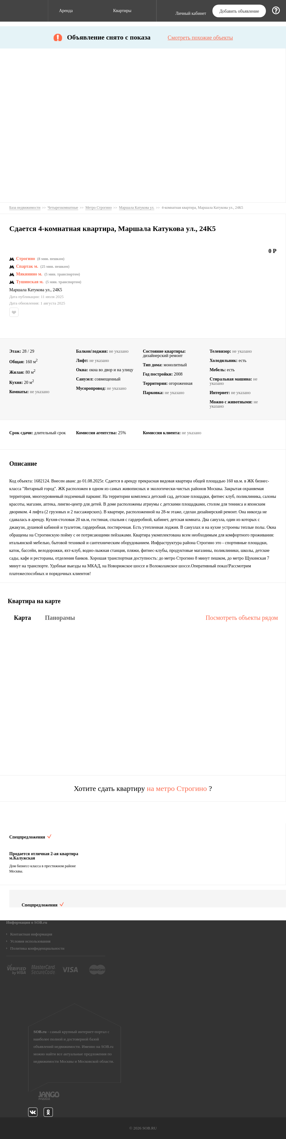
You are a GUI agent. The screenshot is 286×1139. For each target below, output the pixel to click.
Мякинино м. (29, 274)
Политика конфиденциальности (37, 948)
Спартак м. (27, 266)
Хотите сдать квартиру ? (143, 788)
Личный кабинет (191, 13)
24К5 (57, 290)
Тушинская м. (30, 282)
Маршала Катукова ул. (30, 290)
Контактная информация (31, 934)
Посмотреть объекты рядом (242, 618)
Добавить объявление (239, 11)
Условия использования (30, 941)
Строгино (25, 259)
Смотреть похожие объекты (200, 37)
